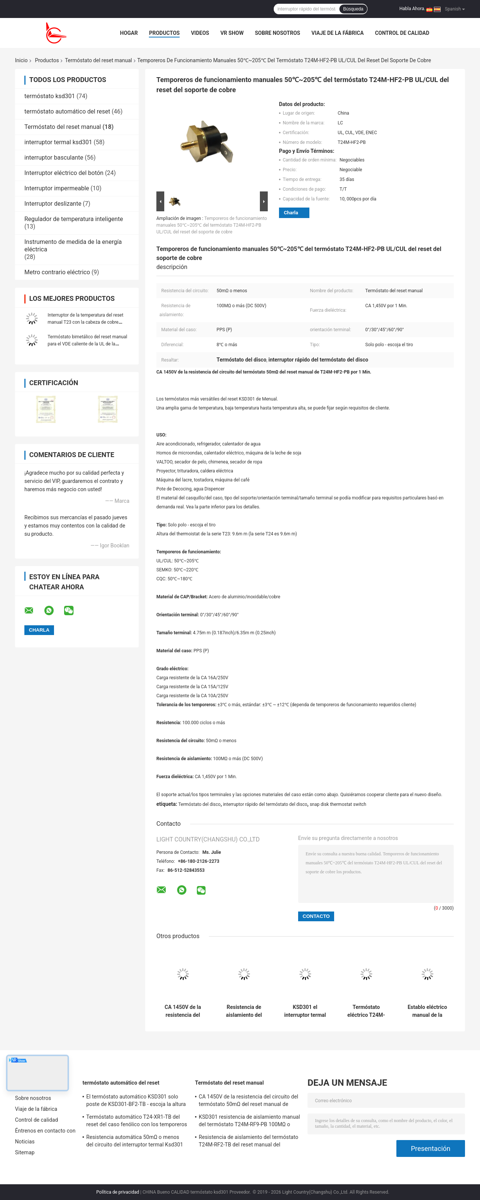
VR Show (232, 33)
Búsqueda (353, 9)
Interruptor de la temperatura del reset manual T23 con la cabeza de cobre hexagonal (85, 322)
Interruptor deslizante (52, 203)
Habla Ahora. (412, 8)
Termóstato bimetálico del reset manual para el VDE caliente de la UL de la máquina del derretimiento (87, 344)
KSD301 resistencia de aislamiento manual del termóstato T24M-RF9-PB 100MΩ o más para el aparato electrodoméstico (249, 1122)
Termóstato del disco (199, 804)
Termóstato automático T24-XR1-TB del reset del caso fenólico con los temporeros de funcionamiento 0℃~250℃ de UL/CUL (136, 1122)
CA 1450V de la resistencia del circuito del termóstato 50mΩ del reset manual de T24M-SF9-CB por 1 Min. (182, 1011)
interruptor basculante (53, 157)
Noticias (24, 1142)
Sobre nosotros (277, 33)
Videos (200, 33)
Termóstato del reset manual (98, 60)
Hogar (129, 33)
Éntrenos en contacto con (45, 1131)
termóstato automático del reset (67, 111)
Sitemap (24, 1152)
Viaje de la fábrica (337, 33)
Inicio (21, 60)
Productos (164, 33)
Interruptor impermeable (56, 188)
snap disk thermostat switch (338, 804)
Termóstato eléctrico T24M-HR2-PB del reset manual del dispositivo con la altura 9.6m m (366, 1011)
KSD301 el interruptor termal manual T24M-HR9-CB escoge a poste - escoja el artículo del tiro (305, 1011)
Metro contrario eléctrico (57, 272)
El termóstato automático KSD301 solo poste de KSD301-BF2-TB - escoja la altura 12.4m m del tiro (136, 1101)
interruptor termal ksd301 (58, 142)
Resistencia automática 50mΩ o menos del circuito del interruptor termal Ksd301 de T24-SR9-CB (134, 1142)
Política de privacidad (117, 1192)
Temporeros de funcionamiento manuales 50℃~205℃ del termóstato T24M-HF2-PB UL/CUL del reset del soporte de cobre (211, 225)
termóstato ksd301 (49, 96)
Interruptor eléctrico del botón (64, 172)
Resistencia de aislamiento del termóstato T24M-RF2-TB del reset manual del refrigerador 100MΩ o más (244, 1011)
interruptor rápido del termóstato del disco (265, 804)
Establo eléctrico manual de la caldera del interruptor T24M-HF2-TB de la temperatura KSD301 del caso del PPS (427, 1011)
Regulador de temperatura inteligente (73, 219)
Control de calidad (402, 33)
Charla (291, 212)
